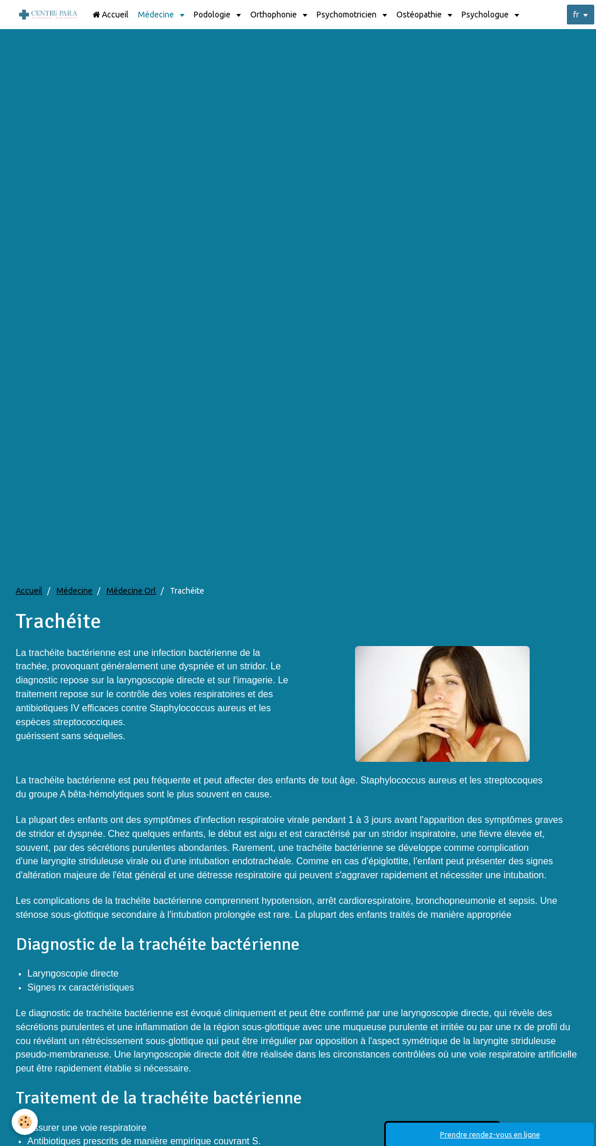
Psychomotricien (347, 14)
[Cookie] (25, 1122)
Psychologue (486, 14)
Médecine (157, 14)
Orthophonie (274, 14)
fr (576, 14)
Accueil (111, 14)
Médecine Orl (131, 590)
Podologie (213, 14)
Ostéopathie (420, 14)
